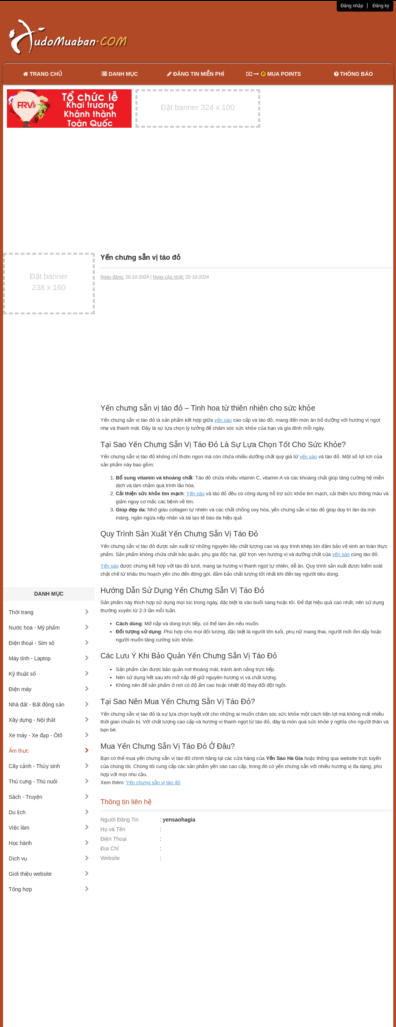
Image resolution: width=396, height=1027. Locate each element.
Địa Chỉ (109, 848)
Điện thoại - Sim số (49, 643)
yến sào (223, 420)
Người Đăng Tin (119, 820)
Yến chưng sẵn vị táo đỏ (153, 782)
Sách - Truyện (49, 797)
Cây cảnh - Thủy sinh (49, 766)
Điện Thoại (113, 839)
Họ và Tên (112, 829)
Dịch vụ (49, 858)
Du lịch (49, 812)
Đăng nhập (352, 5)
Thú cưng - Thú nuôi (49, 781)
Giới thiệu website (49, 874)
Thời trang (49, 612)
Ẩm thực (49, 751)
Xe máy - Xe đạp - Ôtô (49, 735)
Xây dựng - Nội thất (49, 720)
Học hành (49, 843)
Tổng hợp (49, 889)
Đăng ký (381, 5)
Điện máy (49, 689)
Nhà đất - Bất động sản (49, 704)
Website (110, 858)
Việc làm (49, 828)
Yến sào (195, 493)
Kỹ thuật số (49, 674)
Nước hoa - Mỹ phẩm (49, 628)
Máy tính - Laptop (49, 658)
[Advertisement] (279, 36)
